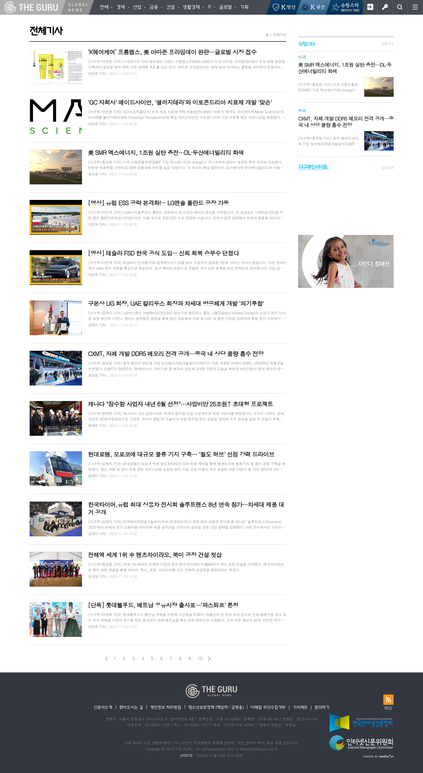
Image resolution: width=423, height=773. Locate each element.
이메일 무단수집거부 (268, 707)
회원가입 (369, 7)
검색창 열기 (399, 7)
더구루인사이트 (313, 166)
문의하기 (322, 707)
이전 (106, 658)
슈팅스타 (306, 44)
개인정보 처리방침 (165, 707)
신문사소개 (102, 707)
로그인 (384, 7)
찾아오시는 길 (131, 707)
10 (200, 658)
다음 (209, 658)
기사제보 (300, 707)
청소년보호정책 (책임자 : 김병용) (216, 707)
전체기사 (279, 34)
